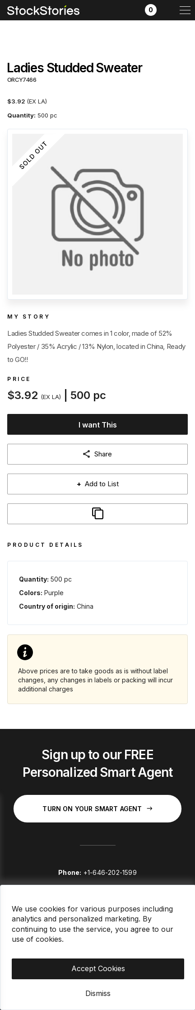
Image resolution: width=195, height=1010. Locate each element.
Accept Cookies (98, 968)
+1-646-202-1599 (110, 872)
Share (103, 454)
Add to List (98, 484)
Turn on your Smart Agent (97, 809)
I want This (98, 424)
